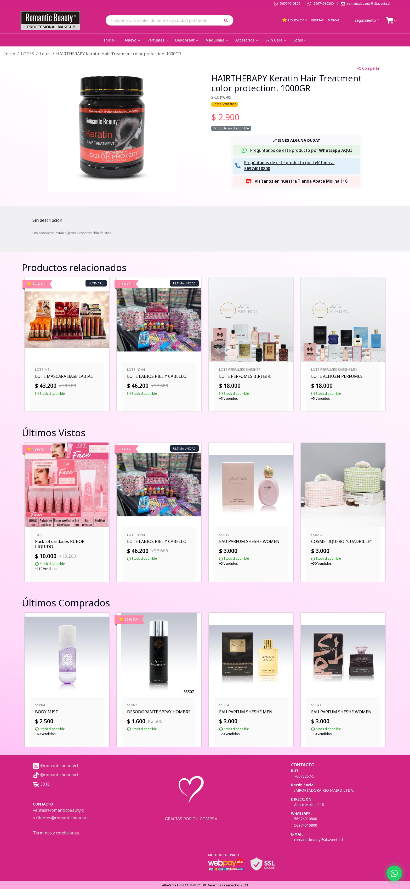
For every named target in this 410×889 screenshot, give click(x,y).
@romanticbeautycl (55, 765)
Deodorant (187, 40)
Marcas (334, 20)
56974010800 (290, 3)
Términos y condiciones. (56, 833)
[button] (228, 20)
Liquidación (294, 20)
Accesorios (247, 40)
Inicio (111, 40)
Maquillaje (217, 40)
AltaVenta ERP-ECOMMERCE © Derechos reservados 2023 (205, 885)
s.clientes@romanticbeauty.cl (61, 818)
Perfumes (158, 40)
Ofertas (317, 20)
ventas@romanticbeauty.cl (58, 810)
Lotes (300, 40)
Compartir (368, 68)
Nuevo (133, 40)
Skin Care (276, 40)
